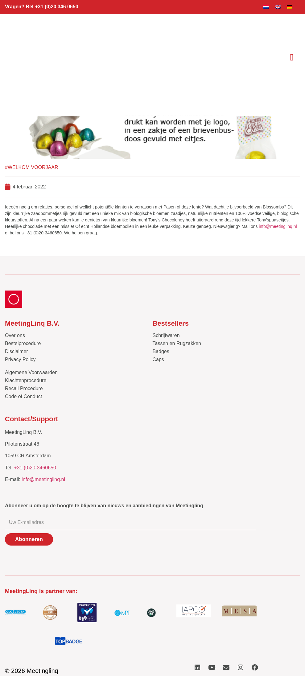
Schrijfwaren (166, 335)
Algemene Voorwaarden (31, 372)
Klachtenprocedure (25, 380)
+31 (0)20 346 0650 (56, 6)
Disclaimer (16, 351)
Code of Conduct (23, 396)
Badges (161, 351)
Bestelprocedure (23, 343)
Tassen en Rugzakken (177, 343)
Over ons (15, 335)
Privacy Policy (20, 359)
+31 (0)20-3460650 (35, 467)
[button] (292, 57)
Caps (158, 359)
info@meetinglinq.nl (278, 226)
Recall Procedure (24, 388)
